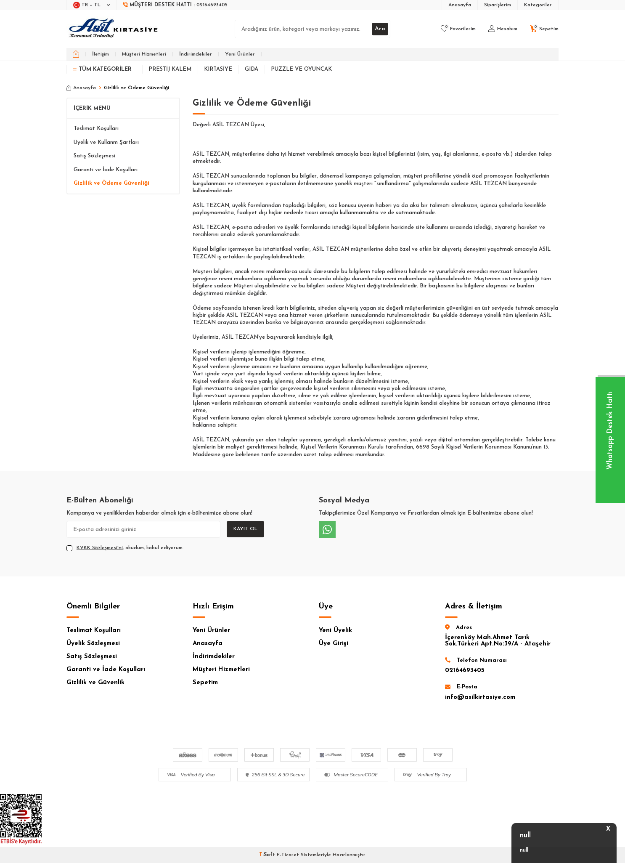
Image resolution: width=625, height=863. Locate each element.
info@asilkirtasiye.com (480, 697)
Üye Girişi (333, 643)
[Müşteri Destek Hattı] (175, 5)
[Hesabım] (502, 29)
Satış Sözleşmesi (94, 156)
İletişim (100, 54)
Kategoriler (538, 5)
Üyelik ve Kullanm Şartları (106, 142)
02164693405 (465, 670)
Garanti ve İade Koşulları (106, 170)
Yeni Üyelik (335, 630)
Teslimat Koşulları (96, 128)
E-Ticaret (288, 855)
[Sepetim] (544, 29)
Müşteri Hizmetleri (144, 54)
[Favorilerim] (458, 29)
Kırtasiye (218, 69)
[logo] (114, 29)
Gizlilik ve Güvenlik (95, 683)
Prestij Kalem (169, 69)
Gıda (251, 69)
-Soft (268, 855)
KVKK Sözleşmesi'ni (100, 547)
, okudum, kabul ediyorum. (124, 548)
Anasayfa (459, 5)
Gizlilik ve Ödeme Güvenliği (111, 183)
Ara (380, 29)
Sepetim (205, 683)
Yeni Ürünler (240, 54)
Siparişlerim (497, 5)
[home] (75, 54)
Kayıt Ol (245, 528)
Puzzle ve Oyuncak (301, 69)
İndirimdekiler (195, 54)
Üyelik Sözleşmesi (93, 643)
